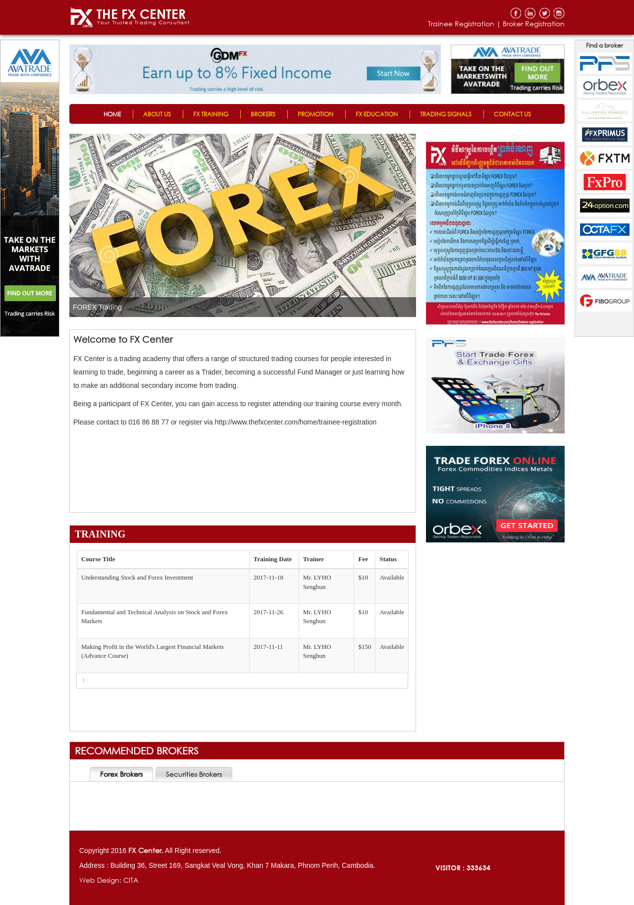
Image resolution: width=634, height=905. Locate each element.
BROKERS (263, 114)
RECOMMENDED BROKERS (137, 750)
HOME (112, 114)
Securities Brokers (194, 774)
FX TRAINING (210, 114)
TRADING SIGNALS (446, 114)
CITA (130, 880)
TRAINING (100, 534)
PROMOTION (315, 114)
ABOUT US (157, 114)
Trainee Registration (461, 23)
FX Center (144, 850)
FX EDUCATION (377, 114)
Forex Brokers (121, 774)
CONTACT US (512, 114)
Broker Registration (534, 23)
